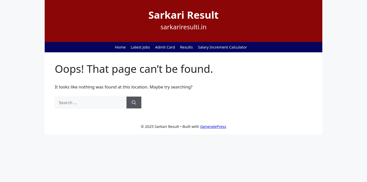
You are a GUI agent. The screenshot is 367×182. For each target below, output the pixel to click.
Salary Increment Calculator (222, 47)
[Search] (133, 103)
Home (120, 47)
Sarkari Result (183, 15)
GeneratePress (213, 126)
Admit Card (165, 47)
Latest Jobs (140, 47)
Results (186, 47)
